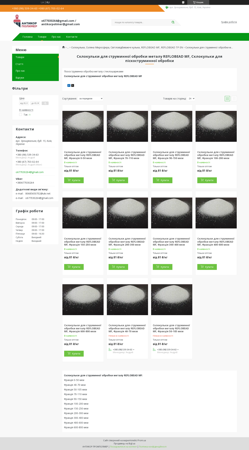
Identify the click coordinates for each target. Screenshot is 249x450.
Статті (19, 64)
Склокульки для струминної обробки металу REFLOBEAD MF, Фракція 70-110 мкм (127, 155)
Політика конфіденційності (153, 446)
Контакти (71, 37)
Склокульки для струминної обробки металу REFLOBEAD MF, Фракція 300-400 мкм (171, 241)
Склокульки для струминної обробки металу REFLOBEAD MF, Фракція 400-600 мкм (215, 241)
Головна (27, 37)
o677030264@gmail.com (30, 172)
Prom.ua (142, 440)
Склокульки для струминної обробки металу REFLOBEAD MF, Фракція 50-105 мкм (171, 328)
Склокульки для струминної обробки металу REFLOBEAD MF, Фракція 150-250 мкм (82, 241)
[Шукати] (172, 22)
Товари (42, 37)
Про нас (56, 37)
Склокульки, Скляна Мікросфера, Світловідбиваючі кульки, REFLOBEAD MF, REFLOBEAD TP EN (127, 47)
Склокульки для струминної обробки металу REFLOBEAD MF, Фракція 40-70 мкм (127, 328)
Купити (76, 180)
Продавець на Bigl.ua (124, 443)
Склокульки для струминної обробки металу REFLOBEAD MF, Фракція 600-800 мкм (82, 328)
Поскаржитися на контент (123, 446)
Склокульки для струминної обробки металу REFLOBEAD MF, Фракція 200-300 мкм (127, 241)
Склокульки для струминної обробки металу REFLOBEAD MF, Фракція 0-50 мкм (82, 155)
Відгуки (20, 77)
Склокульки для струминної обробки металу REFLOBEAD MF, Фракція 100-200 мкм (215, 155)
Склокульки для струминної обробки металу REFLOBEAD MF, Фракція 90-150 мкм (171, 155)
